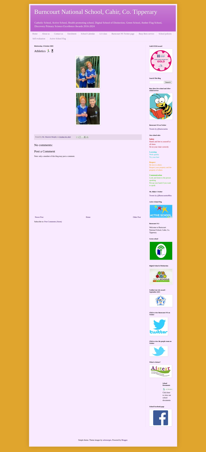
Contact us (58, 34)
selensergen (107, 440)
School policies (165, 34)
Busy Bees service (146, 34)
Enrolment (72, 34)
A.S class (103, 34)
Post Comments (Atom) (53, 222)
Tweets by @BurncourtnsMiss (160, 196)
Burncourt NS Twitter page (123, 34)
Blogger (124, 440)
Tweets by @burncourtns (158, 129)
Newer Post (39, 217)
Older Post (137, 217)
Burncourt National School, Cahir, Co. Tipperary (95, 11)
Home (35, 34)
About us (46, 34)
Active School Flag (58, 39)
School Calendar (88, 34)
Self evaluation (39, 39)
